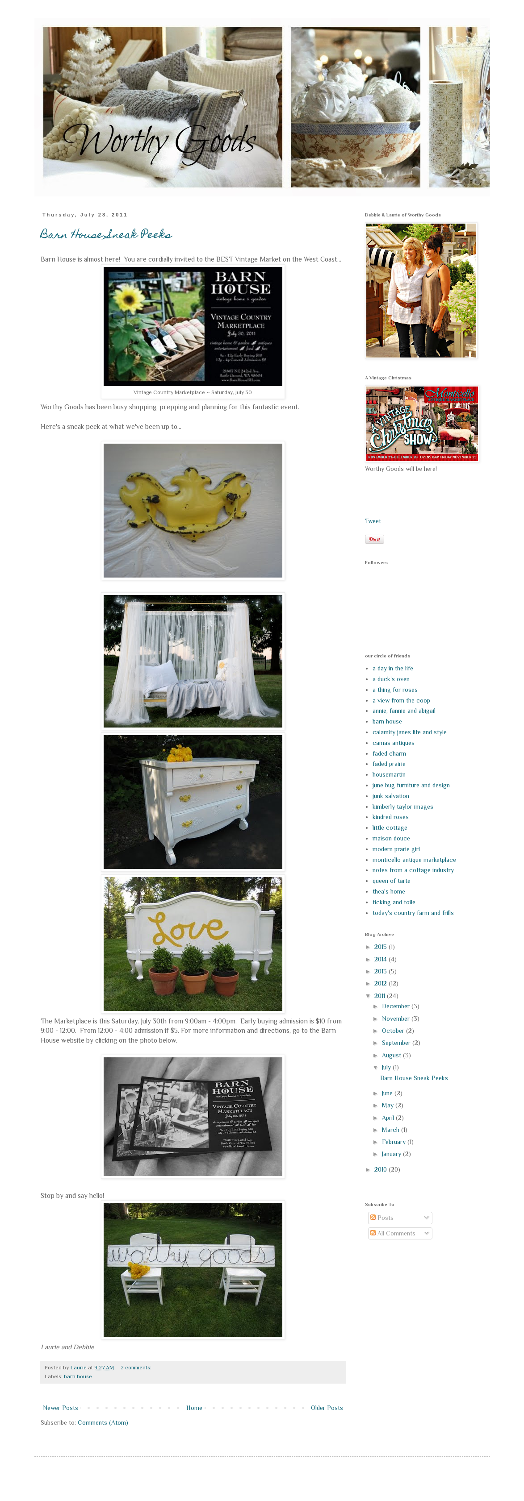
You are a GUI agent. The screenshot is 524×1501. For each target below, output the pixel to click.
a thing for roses (395, 689)
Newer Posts (60, 1407)
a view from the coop (401, 700)
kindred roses (391, 816)
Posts (382, 1217)
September (397, 1042)
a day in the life (393, 668)
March (391, 1129)
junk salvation (391, 795)
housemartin (389, 774)
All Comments (392, 1233)
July (387, 1067)
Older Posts (327, 1407)
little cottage (390, 827)
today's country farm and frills (413, 912)
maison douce (391, 838)
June (388, 1093)
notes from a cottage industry (413, 869)
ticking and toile (394, 902)
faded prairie (389, 763)
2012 (381, 983)
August (392, 1055)
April (389, 1117)
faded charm (389, 753)
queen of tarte (392, 880)
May (388, 1105)
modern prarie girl (396, 848)
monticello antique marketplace (414, 859)
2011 (380, 995)
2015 (381, 946)
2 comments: (137, 1367)
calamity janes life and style (410, 732)
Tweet (373, 520)
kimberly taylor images (403, 806)
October (394, 1030)
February (394, 1141)
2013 (381, 971)
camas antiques (394, 742)
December (396, 1006)
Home (194, 1407)
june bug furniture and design (411, 785)
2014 (381, 959)
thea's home (389, 891)
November (396, 1018)
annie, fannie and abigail (404, 710)
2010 (381, 1169)
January (392, 1153)
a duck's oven (391, 678)
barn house (78, 1376)
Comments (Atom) (103, 1422)
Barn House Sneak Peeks (106, 235)
